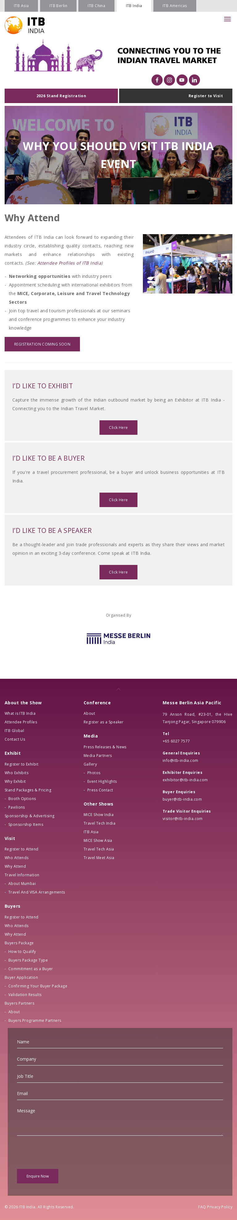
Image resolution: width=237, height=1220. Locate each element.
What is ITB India (20, 713)
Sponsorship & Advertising (30, 815)
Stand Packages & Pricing (28, 790)
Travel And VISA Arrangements (36, 892)
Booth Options (22, 798)
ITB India (134, 5)
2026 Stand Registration (61, 95)
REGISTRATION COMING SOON (42, 344)
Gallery (90, 764)
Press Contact (100, 790)
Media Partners (98, 755)
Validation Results (25, 994)
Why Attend (15, 866)
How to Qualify (22, 951)
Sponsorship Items (25, 824)
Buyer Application (21, 977)
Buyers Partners (19, 1003)
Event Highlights (102, 781)
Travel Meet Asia (99, 857)
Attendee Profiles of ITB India (69, 263)
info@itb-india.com (180, 760)
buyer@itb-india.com (182, 799)
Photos (94, 772)
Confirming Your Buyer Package (37, 986)
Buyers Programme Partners (34, 1020)
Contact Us (15, 739)
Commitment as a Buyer (30, 968)
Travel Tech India (99, 823)
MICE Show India (99, 814)
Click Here (118, 427)
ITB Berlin (58, 5)
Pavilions (16, 807)
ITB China (96, 5)
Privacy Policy (219, 1207)
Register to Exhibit (21, 764)
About (14, 1011)
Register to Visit (206, 95)
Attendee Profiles (21, 722)
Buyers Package (19, 943)
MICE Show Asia (98, 840)
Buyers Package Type (28, 960)
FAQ (202, 1207)
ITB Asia (21, 5)
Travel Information (22, 875)
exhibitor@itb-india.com (185, 779)
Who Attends (17, 857)
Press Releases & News (105, 747)
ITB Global (14, 730)
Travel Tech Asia (99, 849)
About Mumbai (22, 883)
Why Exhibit (15, 781)
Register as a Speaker (104, 722)
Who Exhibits (16, 772)
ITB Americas (175, 5)
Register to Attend (22, 849)
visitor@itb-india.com (183, 818)
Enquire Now (38, 1176)
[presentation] (64, 1152)
